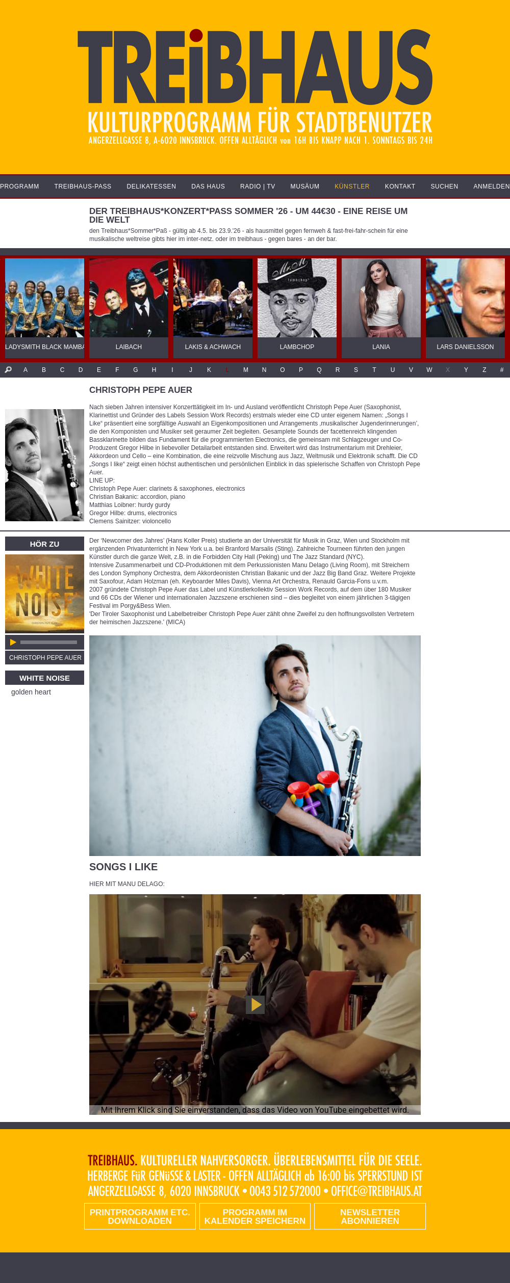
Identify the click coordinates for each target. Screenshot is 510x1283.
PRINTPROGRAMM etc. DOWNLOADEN (140, 1217)
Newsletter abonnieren (370, 1217)
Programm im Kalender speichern (255, 1217)
